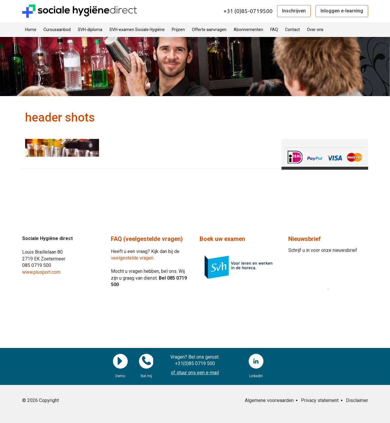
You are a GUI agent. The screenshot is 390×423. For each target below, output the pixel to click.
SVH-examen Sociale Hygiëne (137, 29)
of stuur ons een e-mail (195, 372)
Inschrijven (294, 11)
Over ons (315, 29)
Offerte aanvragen (209, 29)
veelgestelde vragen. (132, 258)
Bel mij (146, 361)
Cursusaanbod (57, 29)
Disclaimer (357, 400)
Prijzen (178, 29)
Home (30, 29)
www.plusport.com (41, 272)
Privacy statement (320, 400)
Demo (120, 361)
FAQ (274, 29)
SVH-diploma (90, 29)
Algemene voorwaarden (269, 400)
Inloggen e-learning (342, 11)
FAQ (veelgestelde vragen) (147, 238)
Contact (292, 29)
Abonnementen (248, 29)
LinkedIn (256, 361)
